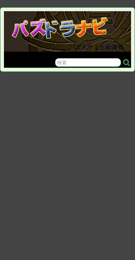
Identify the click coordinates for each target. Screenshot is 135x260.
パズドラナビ (69, 26)
